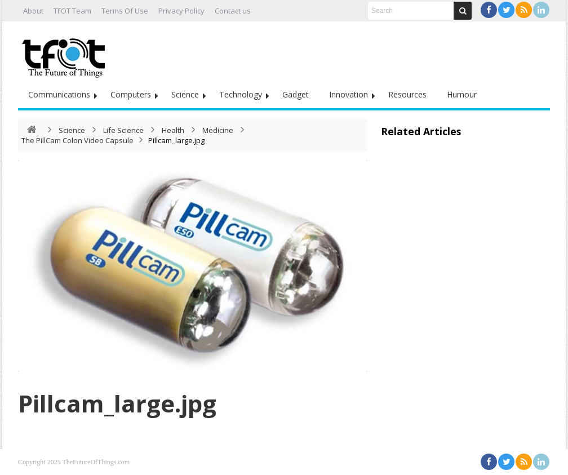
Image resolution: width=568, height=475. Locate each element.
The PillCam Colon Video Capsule (77, 140)
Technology (240, 94)
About (33, 11)
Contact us (233, 11)
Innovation (348, 94)
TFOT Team (72, 11)
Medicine (217, 130)
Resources (407, 94)
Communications (59, 94)
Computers (130, 94)
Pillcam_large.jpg (117, 403)
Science (185, 94)
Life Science (123, 130)
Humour (462, 94)
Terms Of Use (124, 11)
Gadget (295, 94)
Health (173, 130)
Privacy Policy (181, 11)
